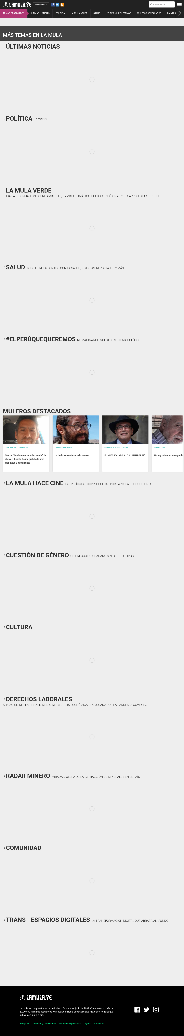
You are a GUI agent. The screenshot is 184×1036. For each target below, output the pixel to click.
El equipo (24, 1023)
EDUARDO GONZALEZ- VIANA (116, 448)
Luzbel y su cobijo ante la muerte (72, 455)
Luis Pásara (159, 448)
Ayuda (88, 1023)
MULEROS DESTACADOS (149, 13)
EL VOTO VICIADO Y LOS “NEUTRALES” (124, 455)
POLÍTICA (60, 13)
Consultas (99, 1023)
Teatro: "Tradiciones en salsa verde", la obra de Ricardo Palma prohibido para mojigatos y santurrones (25, 459)
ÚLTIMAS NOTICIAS (40, 13)
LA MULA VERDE (79, 13)
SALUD (96, 13)
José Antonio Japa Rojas (16, 448)
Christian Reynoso (63, 448)
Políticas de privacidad (70, 1023)
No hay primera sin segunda (168, 455)
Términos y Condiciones (44, 1023)
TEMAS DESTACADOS (13, 13)
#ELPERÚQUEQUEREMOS (118, 13)
